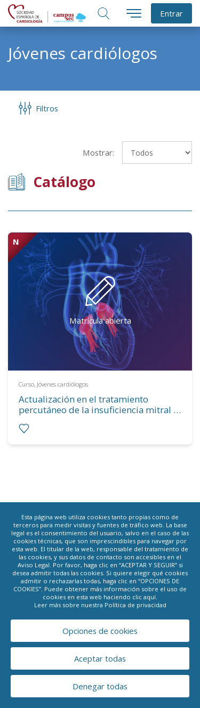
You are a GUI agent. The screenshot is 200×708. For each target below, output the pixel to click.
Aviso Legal (34, 565)
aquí (149, 597)
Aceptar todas (100, 658)
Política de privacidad (135, 605)
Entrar (171, 13)
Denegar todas (100, 686)
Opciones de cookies (100, 630)
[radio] (24, 428)
